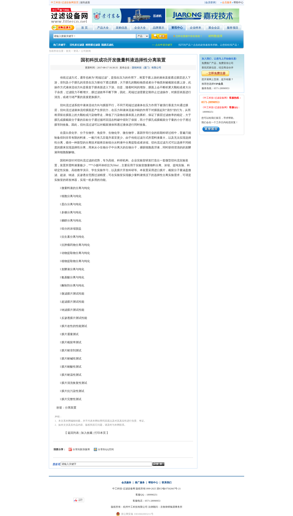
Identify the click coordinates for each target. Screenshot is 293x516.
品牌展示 (158, 27)
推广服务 (140, 482)
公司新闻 (86, 51)
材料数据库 (215, 36)
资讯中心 (177, 27)
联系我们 (167, 482)
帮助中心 (238, 2)
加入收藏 (86, 432)
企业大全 (140, 27)
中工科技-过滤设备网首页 (65, 2)
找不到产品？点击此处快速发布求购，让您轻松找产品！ (208, 44)
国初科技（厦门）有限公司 (146, 67)
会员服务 (227, 2)
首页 (68, 51)
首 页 (84, 27)
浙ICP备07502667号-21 (169, 488)
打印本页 (100, 432)
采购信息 (121, 27)
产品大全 (103, 27)
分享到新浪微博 (81, 449)
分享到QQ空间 (106, 449)
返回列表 (73, 432)
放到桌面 (85, 2)
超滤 (63, 175)
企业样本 (195, 27)
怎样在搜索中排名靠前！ (189, 36)
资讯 (75, 51)
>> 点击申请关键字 (162, 44)
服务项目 (232, 27)
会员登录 (210, 2)
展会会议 (214, 27)
